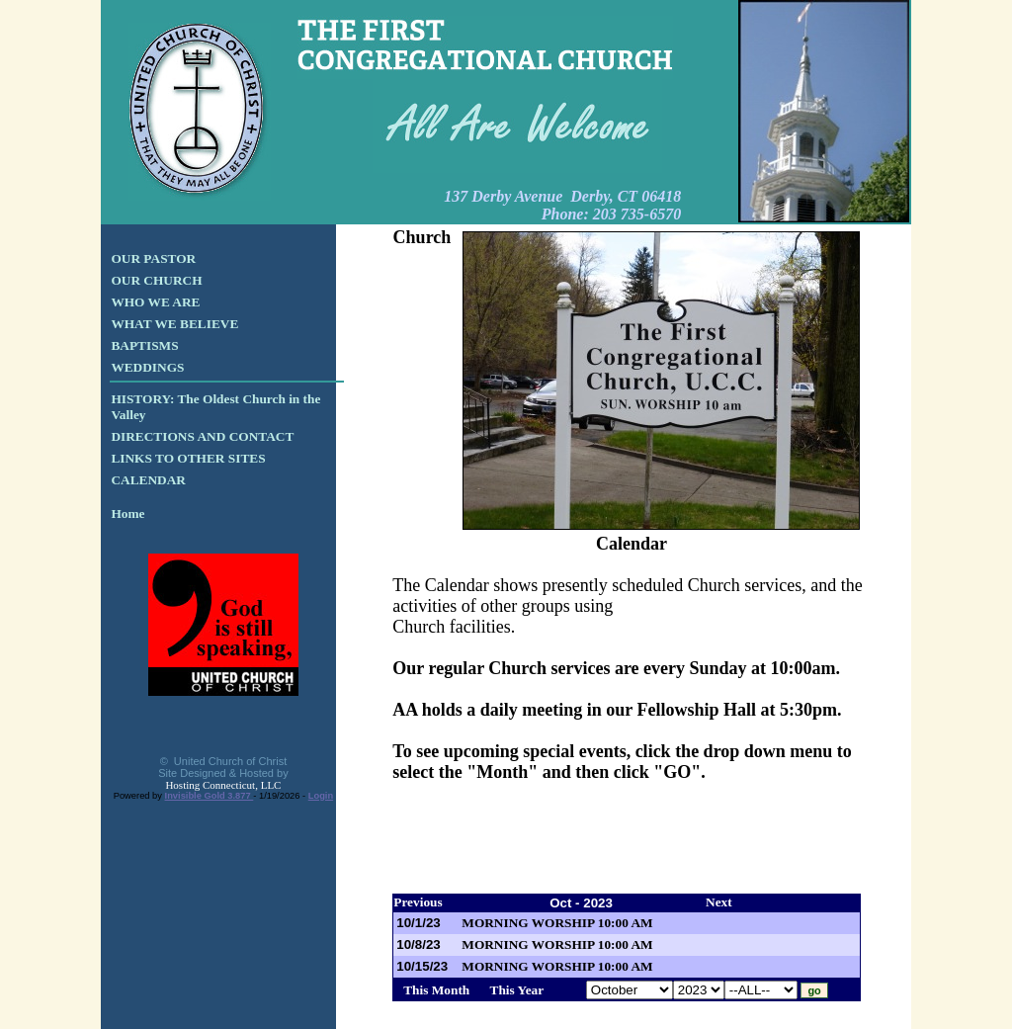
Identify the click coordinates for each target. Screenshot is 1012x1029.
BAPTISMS (144, 345)
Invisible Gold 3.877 (209, 796)
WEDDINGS (147, 367)
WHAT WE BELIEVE (174, 323)
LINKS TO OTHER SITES (188, 458)
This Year (517, 990)
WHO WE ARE (155, 302)
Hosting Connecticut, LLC (223, 785)
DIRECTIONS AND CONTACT (202, 436)
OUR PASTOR (153, 258)
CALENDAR (148, 479)
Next (719, 902)
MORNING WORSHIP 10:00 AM (557, 922)
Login (320, 796)
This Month (436, 990)
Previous (417, 902)
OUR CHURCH (156, 280)
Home (127, 513)
